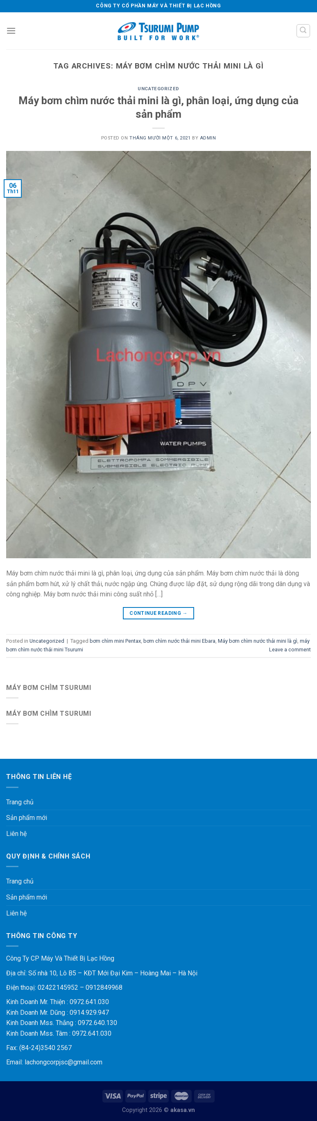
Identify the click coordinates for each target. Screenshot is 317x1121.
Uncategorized (158, 88)
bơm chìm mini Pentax (115, 641)
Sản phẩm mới (26, 818)
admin (208, 138)
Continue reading (158, 613)
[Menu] (11, 31)
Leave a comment (290, 649)
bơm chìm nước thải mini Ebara (179, 641)
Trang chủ (20, 802)
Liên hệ (16, 834)
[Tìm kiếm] (303, 30)
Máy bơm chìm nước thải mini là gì (257, 641)
